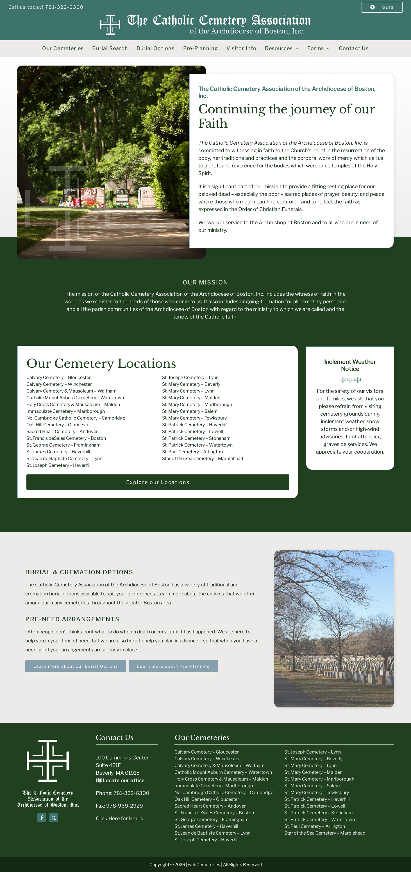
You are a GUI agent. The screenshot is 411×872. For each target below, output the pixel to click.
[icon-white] (48, 742)
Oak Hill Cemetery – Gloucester (58, 424)
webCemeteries (204, 864)
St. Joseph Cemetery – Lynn (190, 377)
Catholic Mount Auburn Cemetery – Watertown (75, 397)
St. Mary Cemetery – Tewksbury (194, 418)
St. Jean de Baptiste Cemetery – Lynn (64, 458)
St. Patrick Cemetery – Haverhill (195, 424)
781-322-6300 (131, 793)
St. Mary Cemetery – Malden (191, 397)
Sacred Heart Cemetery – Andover (62, 431)
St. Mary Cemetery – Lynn (188, 391)
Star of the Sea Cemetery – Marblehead (202, 458)
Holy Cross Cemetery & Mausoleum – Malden (73, 404)
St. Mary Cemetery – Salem (190, 411)
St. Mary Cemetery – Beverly (191, 384)
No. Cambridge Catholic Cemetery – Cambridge (75, 418)
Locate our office (120, 780)
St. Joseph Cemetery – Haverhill (59, 465)
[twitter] (53, 817)
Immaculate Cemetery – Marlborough (65, 411)
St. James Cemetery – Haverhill (58, 451)
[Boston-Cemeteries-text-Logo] (48, 793)
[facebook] (41, 817)
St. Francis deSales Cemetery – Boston (66, 438)
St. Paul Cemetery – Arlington (192, 451)
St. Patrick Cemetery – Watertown (197, 445)
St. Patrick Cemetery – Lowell (192, 431)
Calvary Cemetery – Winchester (59, 384)
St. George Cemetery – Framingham (63, 445)
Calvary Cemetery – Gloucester (58, 377)
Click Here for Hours (119, 818)
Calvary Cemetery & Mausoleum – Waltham (71, 391)
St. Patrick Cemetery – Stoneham (196, 438)
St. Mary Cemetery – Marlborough (197, 404)
